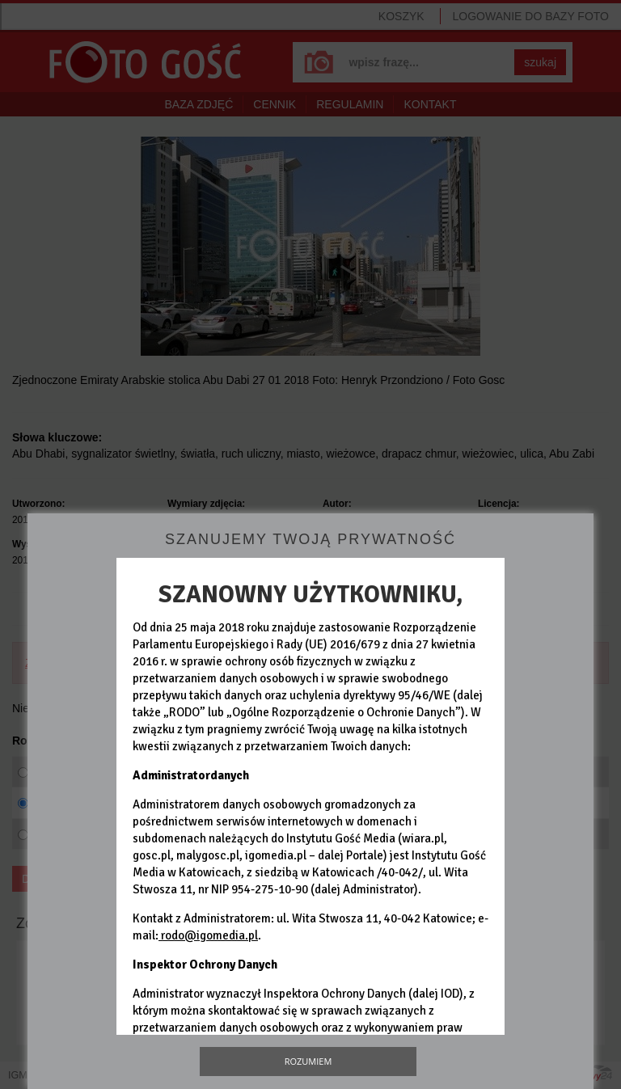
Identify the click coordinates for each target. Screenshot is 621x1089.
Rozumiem (308, 1061)
